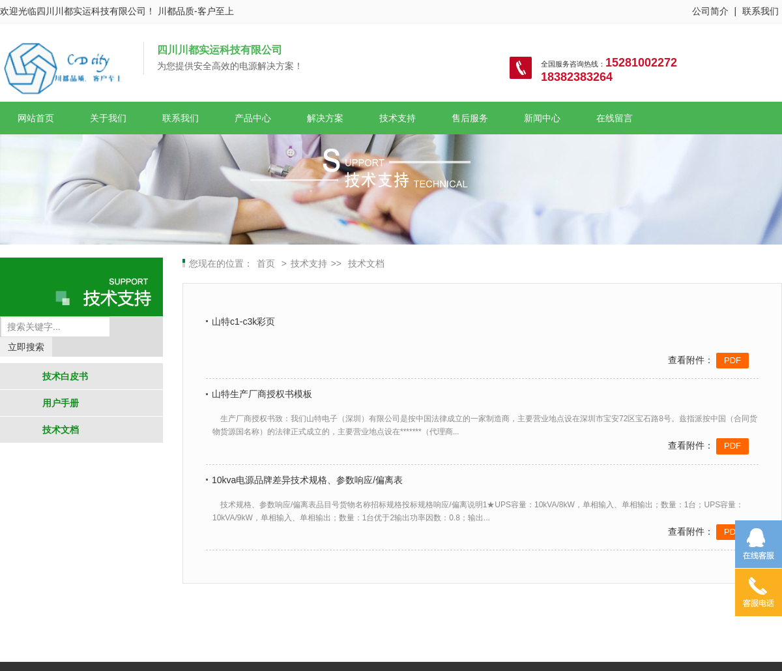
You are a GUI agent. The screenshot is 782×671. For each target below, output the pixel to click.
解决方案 (325, 118)
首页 (267, 263)
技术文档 (60, 430)
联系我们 (760, 11)
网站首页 (36, 118)
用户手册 (60, 403)
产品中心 (253, 118)
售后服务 (470, 118)
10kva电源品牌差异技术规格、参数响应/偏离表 (307, 480)
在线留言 (614, 118)
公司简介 (710, 11)
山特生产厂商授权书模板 (262, 394)
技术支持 (397, 118)
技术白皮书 (65, 376)
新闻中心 (542, 118)
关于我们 (108, 118)
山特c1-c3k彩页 (243, 321)
